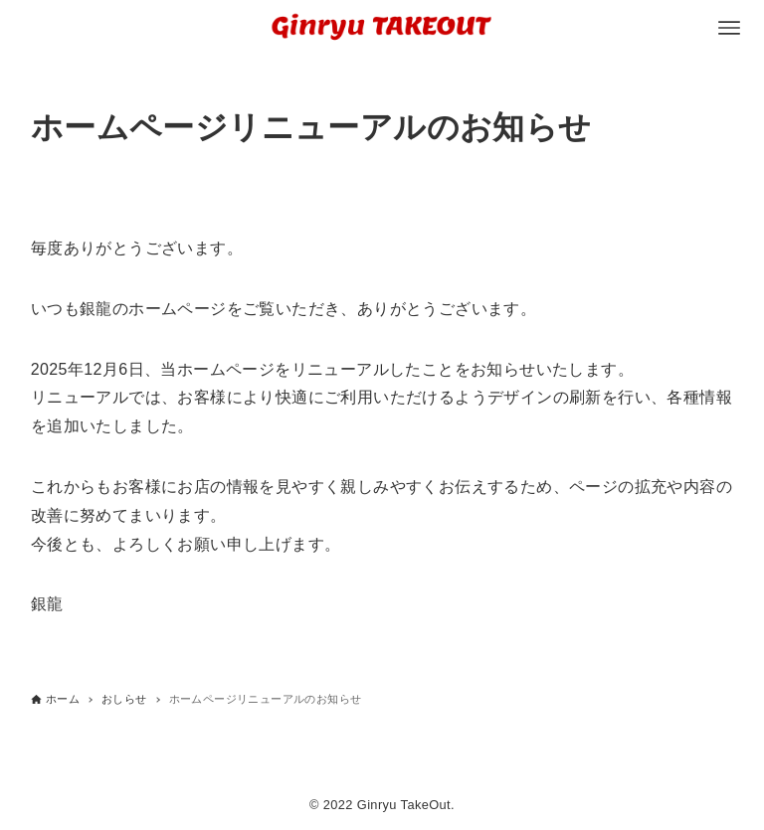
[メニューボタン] (729, 28)
